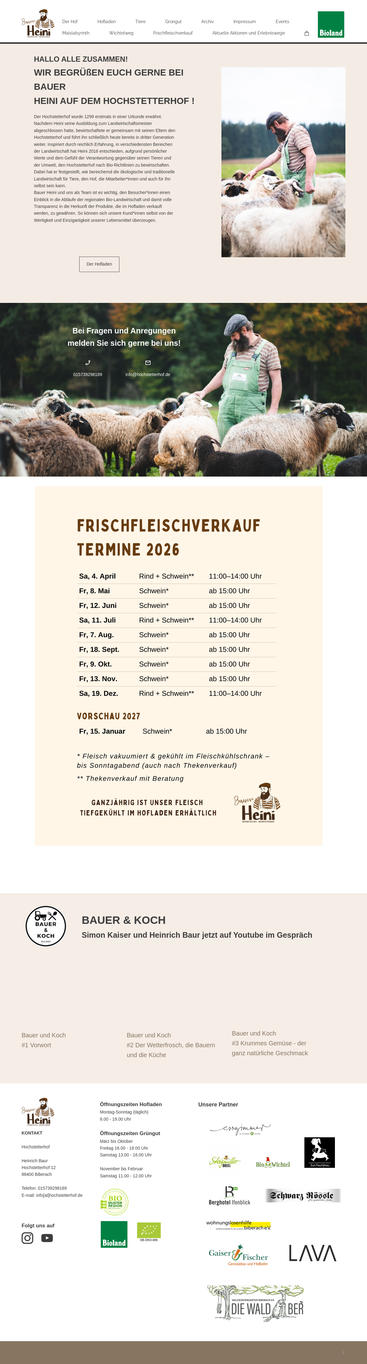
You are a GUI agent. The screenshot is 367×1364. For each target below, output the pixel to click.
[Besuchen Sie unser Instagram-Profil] (27, 1238)
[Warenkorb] (307, 33)
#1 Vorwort (36, 1045)
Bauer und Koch (44, 1035)
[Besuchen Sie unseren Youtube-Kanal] (47, 1238)
